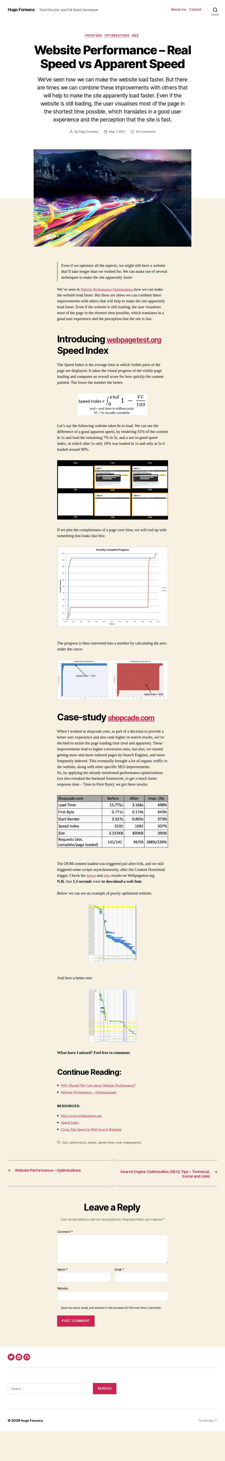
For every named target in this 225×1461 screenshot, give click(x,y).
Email (119, 1299)
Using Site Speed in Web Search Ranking (94, 1159)
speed (93, 1172)
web (121, 1172)
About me (178, 9)
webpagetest (135, 1172)
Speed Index (71, 1152)
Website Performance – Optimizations (91, 1121)
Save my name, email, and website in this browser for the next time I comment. (111, 1337)
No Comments (146, 132)
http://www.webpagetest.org (83, 1145)
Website (62, 1318)
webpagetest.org (92, 357)
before (92, 904)
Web (137, 36)
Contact (195, 9)
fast (65, 1172)
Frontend (92, 36)
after (108, 904)
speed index (107, 1172)
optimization (78, 1172)
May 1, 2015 (117, 132)
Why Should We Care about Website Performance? (102, 1114)
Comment (65, 1262)
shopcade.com (88, 746)
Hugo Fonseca (22, 9)
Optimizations (117, 36)
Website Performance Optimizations (109, 290)
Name (62, 1299)
